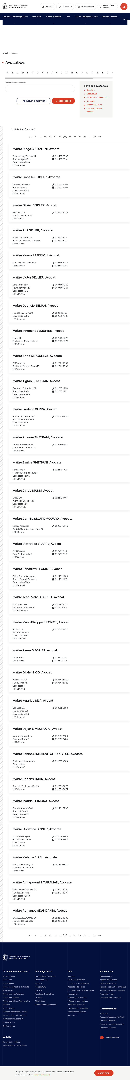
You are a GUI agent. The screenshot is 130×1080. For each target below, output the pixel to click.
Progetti (38, 983)
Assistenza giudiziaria (76, 979)
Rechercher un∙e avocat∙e (15, 82)
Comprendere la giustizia (45, 976)
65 (70, 136)
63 (60, 136)
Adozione (71, 976)
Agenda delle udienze (108, 979)
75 (95, 136)
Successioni (72, 1015)
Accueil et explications (34, 101)
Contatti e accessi (109, 17)
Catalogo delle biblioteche (110, 997)
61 (50, 136)
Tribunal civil (7, 979)
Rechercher (64, 101)
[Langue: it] (124, 19)
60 (45, 136)
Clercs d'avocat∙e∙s (94, 105)
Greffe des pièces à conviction (15, 1015)
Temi (68, 17)
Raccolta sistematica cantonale (113, 987)
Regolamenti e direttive (44, 994)
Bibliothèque (40, 1001)
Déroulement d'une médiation (15, 1045)
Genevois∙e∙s (92, 93)
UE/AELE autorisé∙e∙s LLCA (97, 97)
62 (55, 136)
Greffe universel (9, 1026)
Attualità (38, 997)
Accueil (5, 53)
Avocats (15, 53)
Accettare (103, 1073)
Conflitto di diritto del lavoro (79, 983)
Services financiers (108, 1027)
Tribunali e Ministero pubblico (15, 17)
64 (65, 136)
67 (80, 136)
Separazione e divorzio (77, 1011)
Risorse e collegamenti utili (86, 17)
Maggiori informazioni (42, 1075)
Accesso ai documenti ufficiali (112, 1017)
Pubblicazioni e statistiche (45, 1004)
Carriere (38, 990)
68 (85, 136)
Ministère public (9, 976)
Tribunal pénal (8, 983)
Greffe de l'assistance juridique (15, 1011)
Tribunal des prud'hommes (13, 994)
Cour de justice (9, 1008)
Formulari (104, 1013)
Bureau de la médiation (12, 1042)
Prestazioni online (107, 994)
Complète (91, 90)
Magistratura (40, 987)
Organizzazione (41, 979)
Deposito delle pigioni (76, 987)
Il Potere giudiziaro (53, 17)
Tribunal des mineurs (11, 997)
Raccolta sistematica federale (112, 990)
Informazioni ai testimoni (77, 997)
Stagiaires (91, 101)
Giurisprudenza (106, 976)
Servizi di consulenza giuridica (112, 1024)
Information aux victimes (78, 1001)
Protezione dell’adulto (76, 1004)
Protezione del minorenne (78, 1008)
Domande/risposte (107, 1020)
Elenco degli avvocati (108, 983)
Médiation (36, 17)
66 (75, 136)
